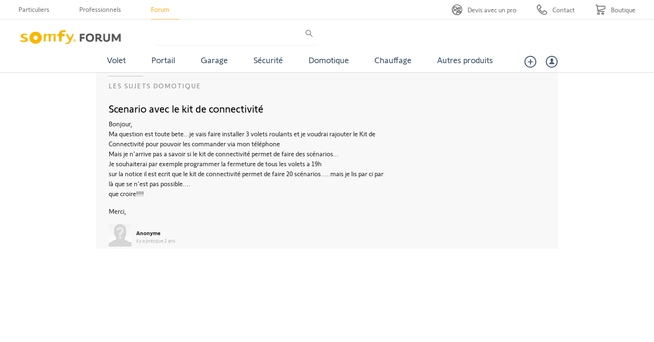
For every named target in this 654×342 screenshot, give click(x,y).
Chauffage (392, 60)
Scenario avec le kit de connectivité (186, 108)
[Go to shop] (615, 10)
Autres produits (465, 60)
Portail (163, 60)
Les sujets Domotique (155, 86)
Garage (214, 60)
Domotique (328, 60)
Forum (160, 9)
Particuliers (34, 9)
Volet (116, 60)
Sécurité (268, 60)
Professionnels (100, 9)
